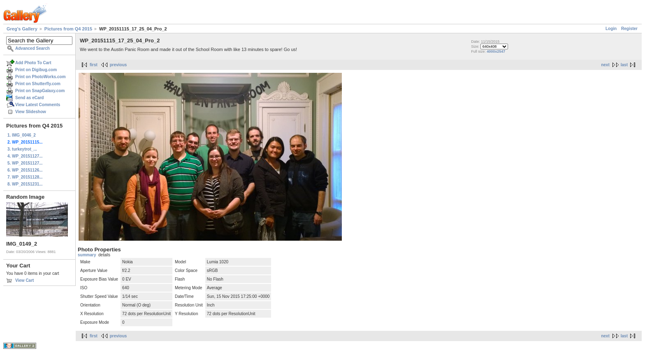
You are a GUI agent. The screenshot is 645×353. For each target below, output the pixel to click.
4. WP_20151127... (25, 156)
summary (87, 255)
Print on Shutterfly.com (37, 83)
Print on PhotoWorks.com (40, 76)
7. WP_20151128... (25, 177)
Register (629, 28)
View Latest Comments (37, 104)
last (624, 65)
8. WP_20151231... (25, 184)
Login (611, 28)
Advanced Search (32, 48)
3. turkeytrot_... (22, 149)
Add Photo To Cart (33, 62)
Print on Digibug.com (36, 69)
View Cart (24, 280)
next (605, 65)
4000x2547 (496, 51)
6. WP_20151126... (25, 170)
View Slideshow (30, 111)
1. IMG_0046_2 (21, 135)
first (93, 65)
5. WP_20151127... (25, 163)
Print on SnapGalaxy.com (40, 90)
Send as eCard (29, 97)
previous (118, 65)
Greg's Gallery (22, 28)
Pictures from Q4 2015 (68, 28)
